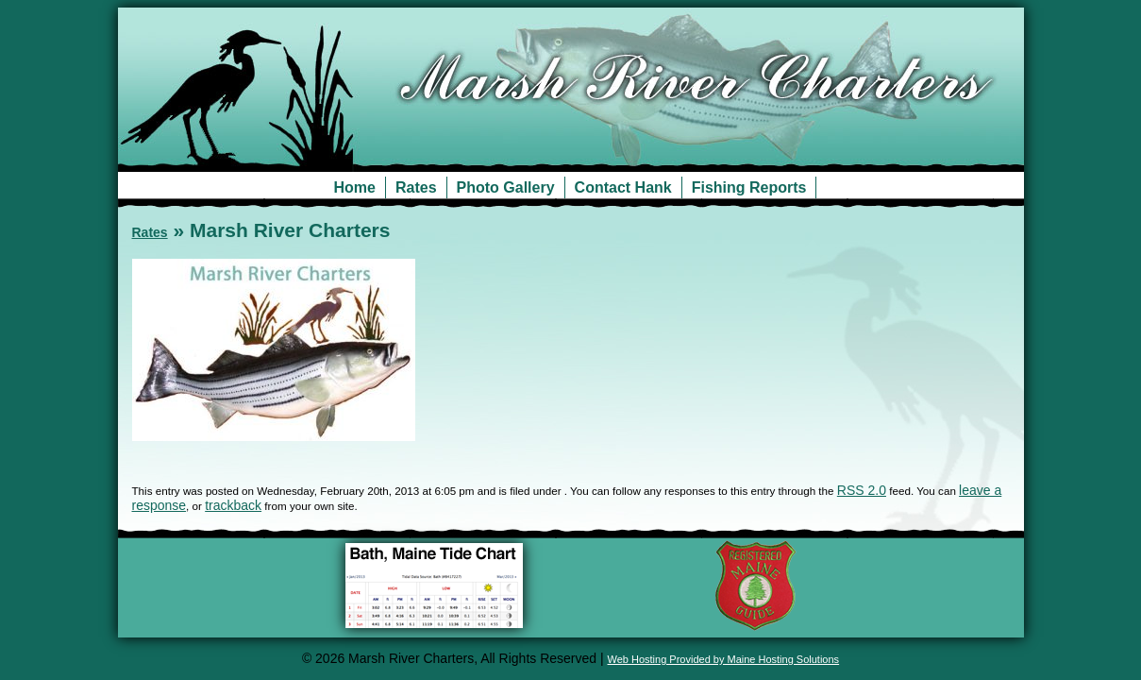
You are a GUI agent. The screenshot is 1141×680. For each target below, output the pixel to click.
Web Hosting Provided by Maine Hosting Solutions (724, 659)
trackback (233, 505)
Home (355, 187)
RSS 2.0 (861, 490)
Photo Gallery (506, 187)
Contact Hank (623, 187)
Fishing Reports (749, 187)
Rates (416, 187)
